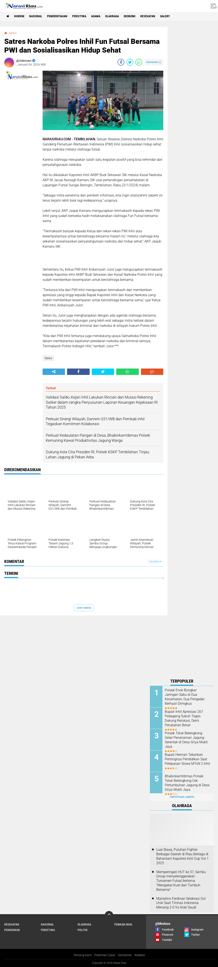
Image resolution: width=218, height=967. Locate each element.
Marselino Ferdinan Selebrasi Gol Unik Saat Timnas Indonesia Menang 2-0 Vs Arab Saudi (181, 903)
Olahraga (112, 16)
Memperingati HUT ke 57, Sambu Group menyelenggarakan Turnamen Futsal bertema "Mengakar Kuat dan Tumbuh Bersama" (181, 881)
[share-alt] (54, 372)
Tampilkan (155, 561)
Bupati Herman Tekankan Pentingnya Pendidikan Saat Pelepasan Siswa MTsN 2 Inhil (187, 759)
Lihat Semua (83, 608)
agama (95, 16)
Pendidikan (12, 930)
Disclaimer (125, 955)
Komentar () (153, 62)
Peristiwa (79, 16)
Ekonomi (129, 16)
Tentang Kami (82, 955)
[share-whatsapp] (138, 62)
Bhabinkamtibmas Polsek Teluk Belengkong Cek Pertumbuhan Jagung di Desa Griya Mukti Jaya (187, 782)
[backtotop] (109, 915)
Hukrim (19, 16)
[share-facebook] (121, 62)
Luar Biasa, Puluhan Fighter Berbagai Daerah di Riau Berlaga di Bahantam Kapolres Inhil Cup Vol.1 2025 (182, 856)
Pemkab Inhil (123, 924)
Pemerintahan (57, 16)
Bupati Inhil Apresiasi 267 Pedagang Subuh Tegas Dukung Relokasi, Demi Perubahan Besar (184, 718)
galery (165, 16)
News (13, 33)
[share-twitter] (129, 62)
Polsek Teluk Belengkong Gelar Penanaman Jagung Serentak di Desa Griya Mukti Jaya (186, 739)
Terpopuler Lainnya (181, 797)
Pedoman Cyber (104, 955)
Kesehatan (147, 16)
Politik (82, 930)
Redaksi (140, 955)
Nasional (35, 16)
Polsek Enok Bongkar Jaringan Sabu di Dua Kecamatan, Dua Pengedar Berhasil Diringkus (185, 696)
